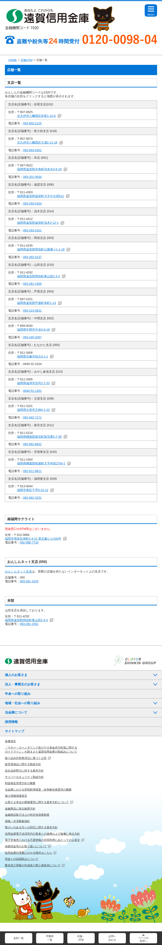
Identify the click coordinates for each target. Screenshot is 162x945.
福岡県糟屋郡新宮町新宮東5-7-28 (39, 436)
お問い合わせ (112, 938)
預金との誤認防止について (21, 859)
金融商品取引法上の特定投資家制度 (27, 814)
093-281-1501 (29, 624)
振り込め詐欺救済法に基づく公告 (26, 758)
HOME (13, 60)
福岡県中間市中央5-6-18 (33, 329)
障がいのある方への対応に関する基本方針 (31, 827)
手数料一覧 (50, 938)
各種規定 (10, 741)
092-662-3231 (32, 497)
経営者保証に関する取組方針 (23, 764)
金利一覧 (18, 938)
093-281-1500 (32, 283)
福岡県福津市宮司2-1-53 (33, 383)
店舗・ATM (81, 938)
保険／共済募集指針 (17, 821)
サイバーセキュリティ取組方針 (24, 777)
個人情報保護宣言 (16, 795)
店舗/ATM (26, 60)
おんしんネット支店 (18, 571)
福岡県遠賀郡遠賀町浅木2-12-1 (38, 222)
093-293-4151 (32, 230)
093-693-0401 (32, 150)
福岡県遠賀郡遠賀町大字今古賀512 (40, 196)
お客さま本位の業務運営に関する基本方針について (37, 802)
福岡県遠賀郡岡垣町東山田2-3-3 (38, 276)
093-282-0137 (32, 257)
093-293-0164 (32, 203)
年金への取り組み (18, 693)
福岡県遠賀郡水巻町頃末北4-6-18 (39, 169)
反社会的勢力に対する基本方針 (24, 770)
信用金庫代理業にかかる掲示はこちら (28, 852)
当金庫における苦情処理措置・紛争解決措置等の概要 (38, 789)
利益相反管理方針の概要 (20, 783)
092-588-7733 (29, 542)
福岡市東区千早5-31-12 (32, 490)
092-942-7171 (32, 417)
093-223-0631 (32, 310)
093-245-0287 (32, 337)
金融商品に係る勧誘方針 (20, 808)
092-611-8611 (32, 471)
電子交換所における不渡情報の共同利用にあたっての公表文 (42, 840)
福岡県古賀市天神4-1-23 (33, 409)
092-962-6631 (32, 444)
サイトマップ (14, 731)
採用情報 (11, 722)
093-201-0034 (32, 177)
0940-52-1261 (32, 391)
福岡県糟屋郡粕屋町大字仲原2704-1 (41, 463)
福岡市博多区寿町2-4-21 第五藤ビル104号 (33, 538)
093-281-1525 (29, 581)
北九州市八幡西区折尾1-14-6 (36, 116)
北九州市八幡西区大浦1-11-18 (37, 142)
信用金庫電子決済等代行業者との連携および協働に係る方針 (42, 833)
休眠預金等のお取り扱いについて (26, 846)
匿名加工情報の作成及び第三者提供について (32, 865)
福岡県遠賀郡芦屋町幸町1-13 (36, 303)
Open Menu (151, 12)
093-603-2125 (32, 123)
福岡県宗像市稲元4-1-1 (32, 356)
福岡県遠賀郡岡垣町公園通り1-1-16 (41, 249)
